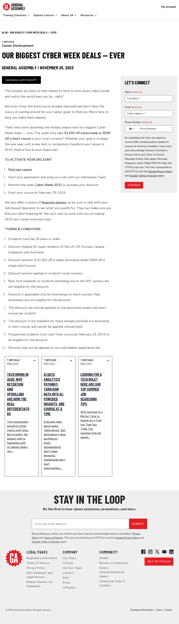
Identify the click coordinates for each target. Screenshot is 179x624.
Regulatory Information (42, 558)
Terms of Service (154, 154)
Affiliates (69, 587)
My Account (168, 7)
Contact (68, 573)
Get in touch (159, 561)
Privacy (168, 609)
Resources (87, 15)
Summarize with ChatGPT (21, 80)
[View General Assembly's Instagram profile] (150, 552)
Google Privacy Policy (160, 171)
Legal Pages (37, 552)
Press (66, 582)
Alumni (104, 558)
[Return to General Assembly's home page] (14, 558)
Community (108, 552)
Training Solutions (15, 15)
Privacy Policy (132, 154)
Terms (159, 609)
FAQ (65, 577)
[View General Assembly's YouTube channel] (164, 552)
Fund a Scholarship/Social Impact (111, 572)
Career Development (18, 46)
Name (133, 92)
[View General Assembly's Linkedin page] (171, 552)
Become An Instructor (113, 563)
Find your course (20, 169)
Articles (68, 563)
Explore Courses (44, 15)
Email (133, 107)
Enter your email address (51, 524)
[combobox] (131, 129)
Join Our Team (72, 568)
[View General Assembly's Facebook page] (143, 552)
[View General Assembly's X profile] (157, 552)
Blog (5, 32)
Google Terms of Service (143, 175)
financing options (54, 202)
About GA (67, 15)
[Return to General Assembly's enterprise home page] (14, 7)
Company (70, 552)
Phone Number (138, 122)
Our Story (69, 558)
